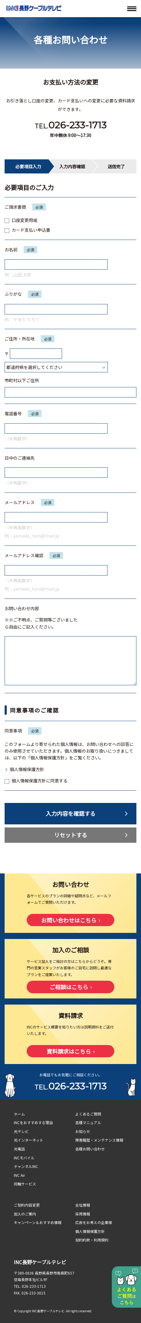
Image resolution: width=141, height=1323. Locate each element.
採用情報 (82, 1213)
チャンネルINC (26, 1166)
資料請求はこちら (69, 1051)
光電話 (19, 1148)
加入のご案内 (25, 1213)
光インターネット (28, 1139)
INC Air (19, 1175)
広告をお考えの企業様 (93, 1222)
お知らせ (82, 1131)
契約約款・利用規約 (91, 1239)
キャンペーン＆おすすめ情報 (37, 1222)
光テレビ (21, 1131)
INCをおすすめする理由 (33, 1122)
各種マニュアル (88, 1122)
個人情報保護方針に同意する (36, 780)
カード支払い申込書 (27, 230)
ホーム (19, 1113)
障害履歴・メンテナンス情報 (99, 1139)
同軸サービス (25, 1183)
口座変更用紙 (21, 220)
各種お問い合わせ (90, 1148)
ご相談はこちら (68, 987)
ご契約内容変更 (27, 1204)
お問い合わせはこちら (68, 920)
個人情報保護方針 (27, 769)
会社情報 (82, 1204)
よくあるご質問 (88, 1113)
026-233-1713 (77, 125)
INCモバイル (24, 1157)
